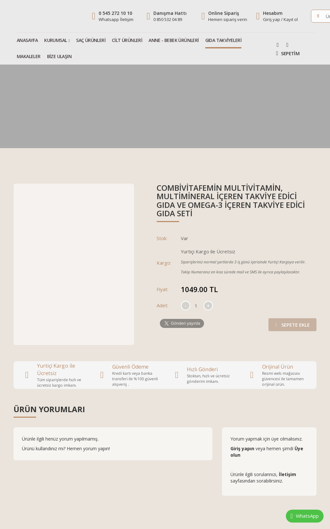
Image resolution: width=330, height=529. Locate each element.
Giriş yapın (243, 448)
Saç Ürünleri (90, 40)
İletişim (287, 474)
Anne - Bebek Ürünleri (174, 40)
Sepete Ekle (291, 323)
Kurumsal (55, 40)
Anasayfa (27, 40)
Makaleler (29, 56)
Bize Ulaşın (59, 56)
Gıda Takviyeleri (223, 40)
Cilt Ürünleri (127, 40)
